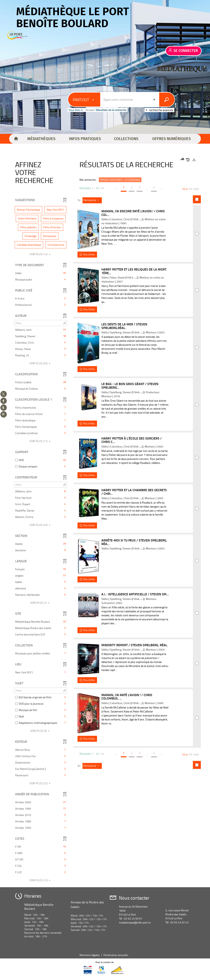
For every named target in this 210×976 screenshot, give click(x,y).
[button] (41, 139)
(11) (40, 441)
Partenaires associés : (116, 955)
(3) (40, 731)
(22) (40, 783)
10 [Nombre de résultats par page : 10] (184, 189)
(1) (40, 603)
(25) (40, 363)
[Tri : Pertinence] (92, 200)
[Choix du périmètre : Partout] (84, 100)
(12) (40, 254)
